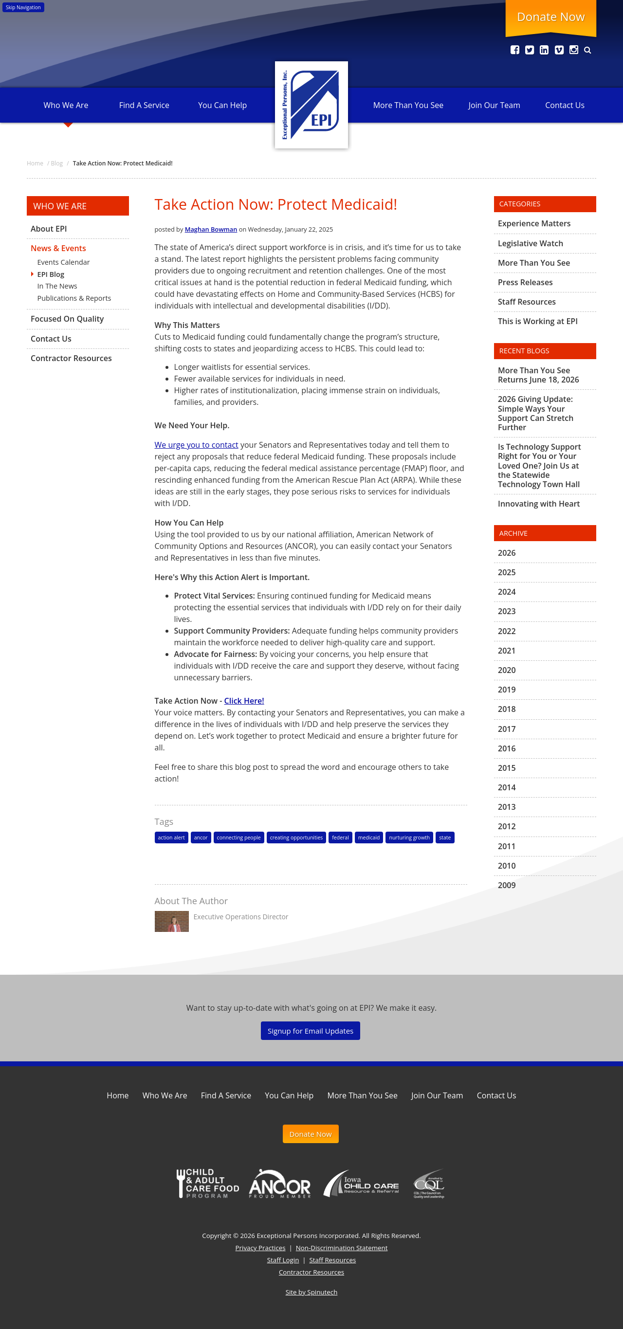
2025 (507, 572)
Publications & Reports (74, 298)
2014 (507, 787)
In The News (57, 286)
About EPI (49, 229)
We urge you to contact (196, 444)
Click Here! (244, 700)
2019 (507, 689)
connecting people (239, 837)
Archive (513, 533)
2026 (507, 553)
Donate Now (551, 16)
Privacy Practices (261, 1247)
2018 (507, 709)
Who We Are (65, 105)
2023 (507, 611)
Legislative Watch (530, 243)
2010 (507, 865)
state (445, 837)
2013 (507, 806)
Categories (520, 203)
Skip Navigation (23, 7)
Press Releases (525, 282)
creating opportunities (296, 837)
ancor (201, 837)
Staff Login (283, 1260)
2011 (507, 846)
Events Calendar (63, 262)
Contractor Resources (71, 358)
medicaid (369, 837)
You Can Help (222, 105)
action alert (171, 837)
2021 (507, 650)
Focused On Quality (67, 318)
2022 (507, 631)
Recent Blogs (524, 350)
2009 (507, 885)
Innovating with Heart (539, 503)
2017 (507, 729)
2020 (507, 670)
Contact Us (565, 105)
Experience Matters (534, 224)
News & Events (58, 248)
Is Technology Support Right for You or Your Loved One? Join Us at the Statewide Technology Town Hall (539, 465)
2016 (507, 748)
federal (340, 837)
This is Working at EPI (538, 321)
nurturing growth (409, 837)
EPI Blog (50, 274)
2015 (507, 768)
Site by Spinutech (312, 1292)
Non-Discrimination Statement (342, 1247)
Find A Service (144, 105)
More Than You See (408, 105)
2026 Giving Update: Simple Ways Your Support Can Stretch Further (535, 413)
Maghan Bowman (211, 229)
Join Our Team (494, 105)
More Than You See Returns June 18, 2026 (538, 375)
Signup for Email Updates (310, 1031)
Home (117, 1095)
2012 (507, 826)
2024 (507, 591)
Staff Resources (527, 301)
